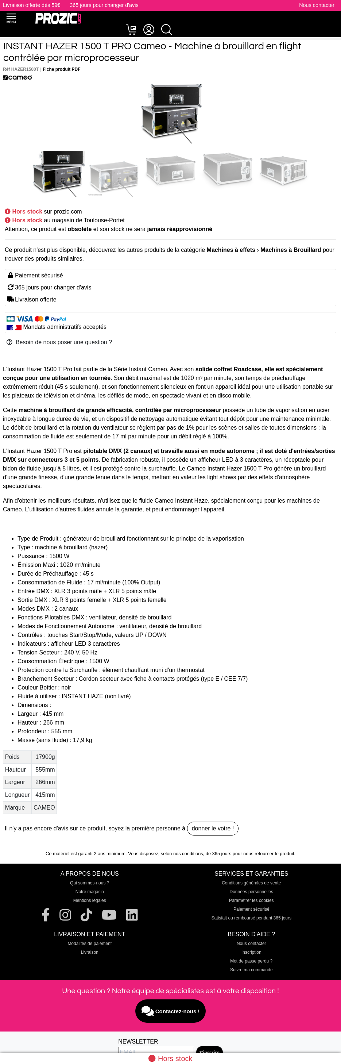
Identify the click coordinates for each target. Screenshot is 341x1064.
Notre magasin (89, 891)
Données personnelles (251, 891)
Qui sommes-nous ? (89, 883)
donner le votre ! (213, 828)
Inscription (251, 952)
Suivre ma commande (251, 969)
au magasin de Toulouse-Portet (84, 220)
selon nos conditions (182, 853)
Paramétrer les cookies (251, 900)
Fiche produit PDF (61, 69)
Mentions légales (89, 900)
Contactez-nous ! (171, 1011)
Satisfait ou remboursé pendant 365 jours (251, 918)
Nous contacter (316, 5)
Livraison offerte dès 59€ (31, 5)
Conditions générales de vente (251, 883)
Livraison (89, 952)
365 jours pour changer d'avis (104, 5)
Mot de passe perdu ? (251, 961)
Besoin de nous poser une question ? (59, 342)
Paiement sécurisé (251, 909)
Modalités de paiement (89, 943)
